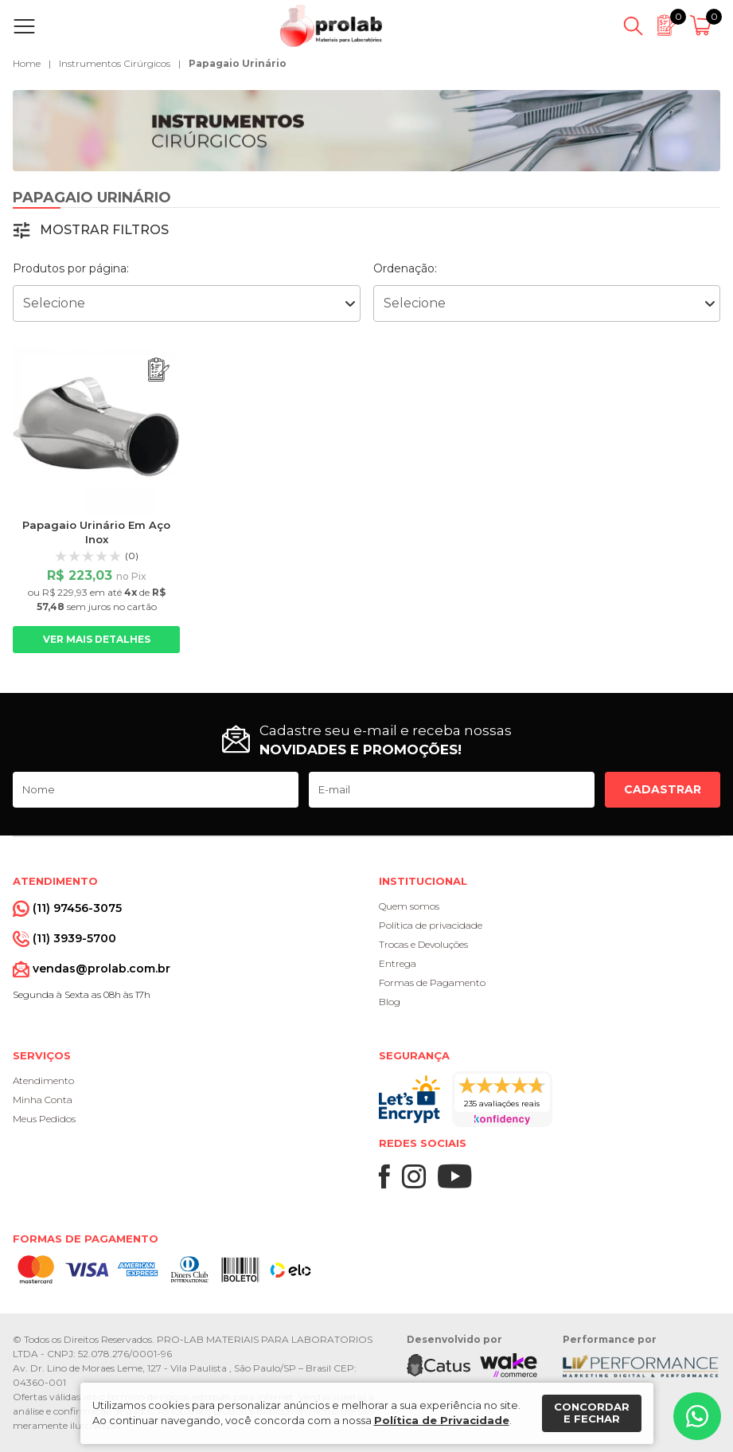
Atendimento (43, 1080)
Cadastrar (662, 789)
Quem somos (409, 906)
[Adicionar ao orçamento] (159, 370)
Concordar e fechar (592, 1413)
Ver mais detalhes (96, 639)
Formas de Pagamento (432, 982)
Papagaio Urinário (238, 63)
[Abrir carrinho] (703, 26)
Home (27, 63)
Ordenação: (405, 268)
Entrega (397, 963)
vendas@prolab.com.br (101, 968)
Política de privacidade (430, 925)
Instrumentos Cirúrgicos (114, 63)
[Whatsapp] (697, 1416)
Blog (389, 1002)
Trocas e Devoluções (423, 944)
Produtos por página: (71, 268)
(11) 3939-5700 (74, 938)
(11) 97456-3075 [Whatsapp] (77, 908)
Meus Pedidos (44, 1119)
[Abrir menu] (27, 26)
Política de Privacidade (441, 1420)
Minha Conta (42, 1100)
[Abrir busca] (633, 26)
